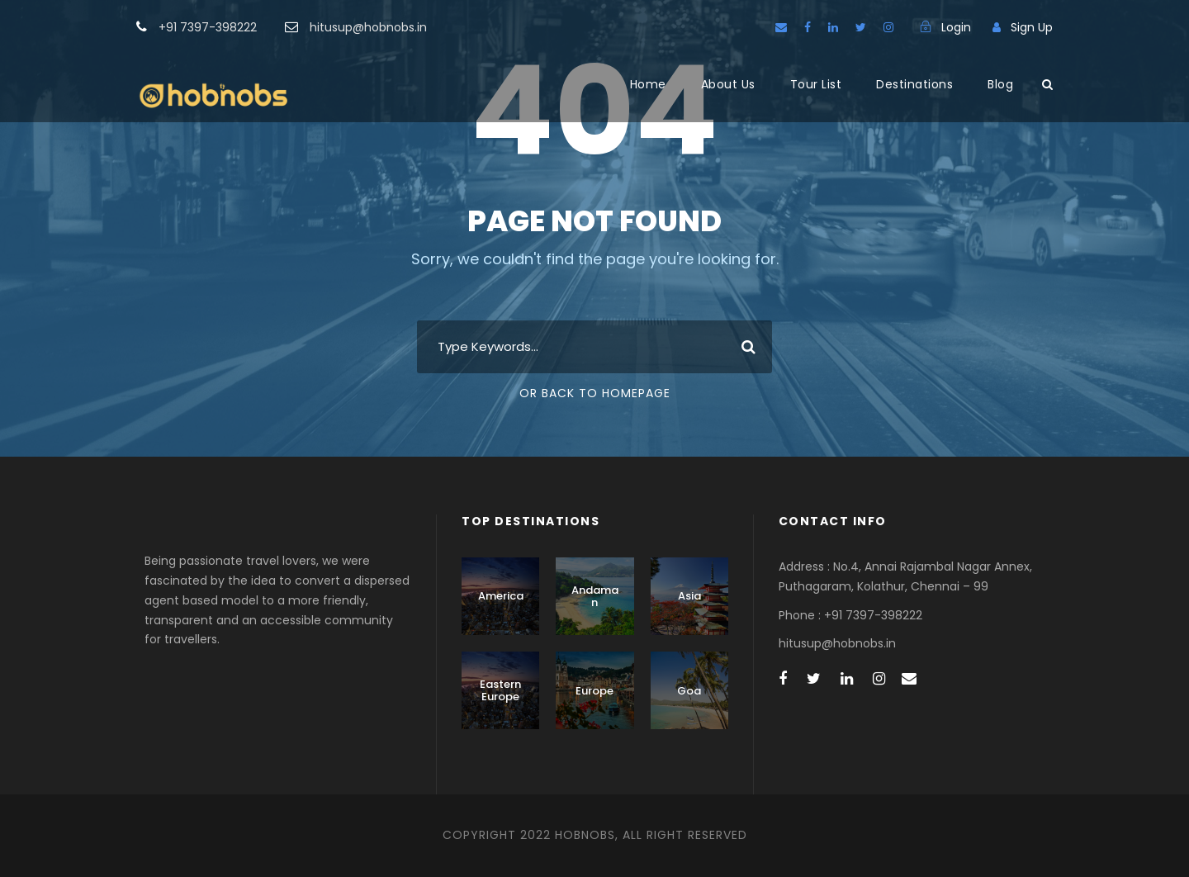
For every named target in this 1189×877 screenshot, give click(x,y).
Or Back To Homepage (594, 393)
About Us (728, 84)
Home (648, 84)
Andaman (594, 596)
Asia (689, 596)
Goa (689, 691)
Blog (1000, 84)
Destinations (914, 84)
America (500, 596)
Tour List (816, 84)
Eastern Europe (500, 690)
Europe (594, 691)
